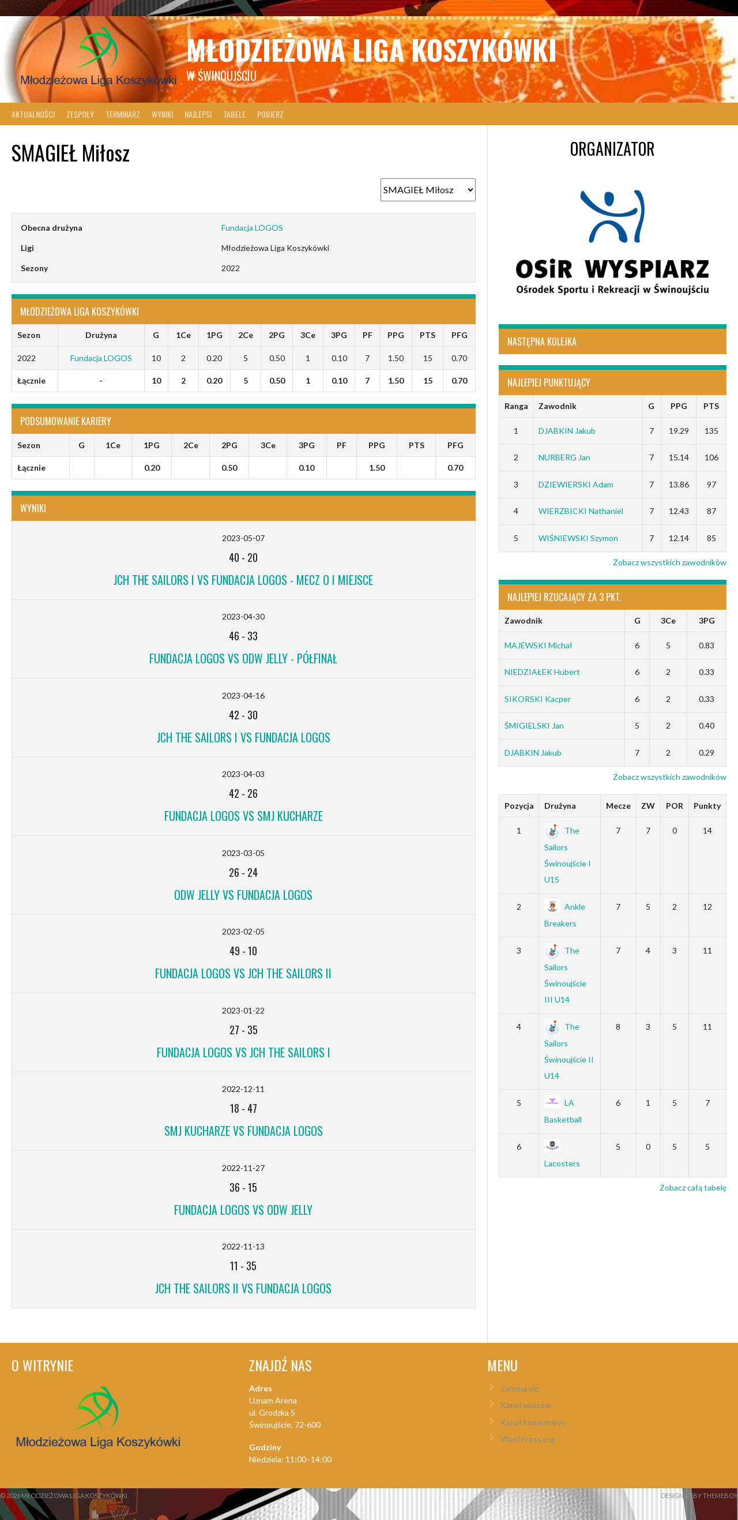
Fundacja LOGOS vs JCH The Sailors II (243, 973)
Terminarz (123, 114)
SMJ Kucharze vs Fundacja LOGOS (243, 1130)
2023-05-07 (243, 538)
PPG (679, 406)
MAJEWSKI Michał (538, 645)
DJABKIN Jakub (567, 431)
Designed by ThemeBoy (699, 1495)
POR (674, 805)
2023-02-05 (243, 931)
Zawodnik (558, 406)
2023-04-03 (243, 774)
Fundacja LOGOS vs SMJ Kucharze (243, 815)
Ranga (516, 406)
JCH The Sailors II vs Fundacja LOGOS (243, 1288)
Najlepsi (198, 114)
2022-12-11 (243, 1089)
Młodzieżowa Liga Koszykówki (371, 49)
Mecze (618, 805)
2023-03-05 (243, 853)
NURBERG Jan (564, 457)
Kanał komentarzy (533, 1422)
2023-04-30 (243, 616)
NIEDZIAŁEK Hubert (542, 672)
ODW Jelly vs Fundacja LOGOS (243, 894)
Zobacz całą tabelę (693, 1187)
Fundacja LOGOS (252, 227)
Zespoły (80, 114)
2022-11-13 (243, 1246)
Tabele (234, 114)
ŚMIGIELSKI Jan (534, 725)
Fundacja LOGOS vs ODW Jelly (243, 1209)
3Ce (668, 620)
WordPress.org (527, 1439)
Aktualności (33, 114)
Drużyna (560, 805)
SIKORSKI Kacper (537, 699)
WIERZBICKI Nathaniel (581, 511)
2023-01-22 (243, 1010)
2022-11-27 (243, 1168)
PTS (711, 406)
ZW (648, 805)
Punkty (707, 805)
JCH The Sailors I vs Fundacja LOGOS (243, 737)
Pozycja (519, 805)
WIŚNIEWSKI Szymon (578, 538)
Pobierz (270, 114)
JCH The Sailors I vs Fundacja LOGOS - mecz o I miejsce (243, 579)
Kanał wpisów (525, 1405)
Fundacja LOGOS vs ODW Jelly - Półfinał (243, 658)
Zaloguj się (519, 1388)
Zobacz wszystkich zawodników (669, 562)
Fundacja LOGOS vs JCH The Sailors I (243, 1052)
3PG (707, 620)
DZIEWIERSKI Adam (576, 484)
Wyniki (162, 114)
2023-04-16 (243, 695)
